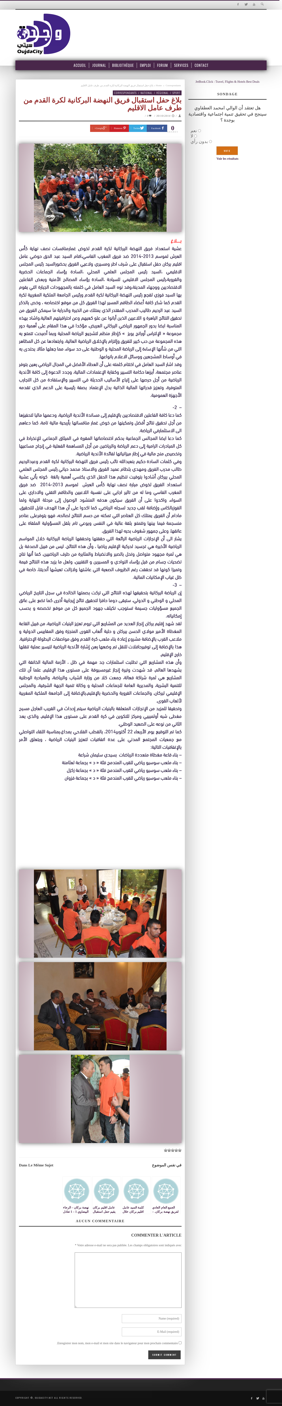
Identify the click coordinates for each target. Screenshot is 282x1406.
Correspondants (173, 85)
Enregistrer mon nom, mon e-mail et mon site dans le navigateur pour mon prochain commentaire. (117, 1343)
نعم (194, 130)
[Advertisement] (100, 834)
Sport (176, 93)
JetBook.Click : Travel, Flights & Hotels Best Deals (227, 81)
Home (159, 85)
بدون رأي (199, 141)
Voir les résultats (228, 158)
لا (192, 135)
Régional (162, 93)
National (146, 93)
